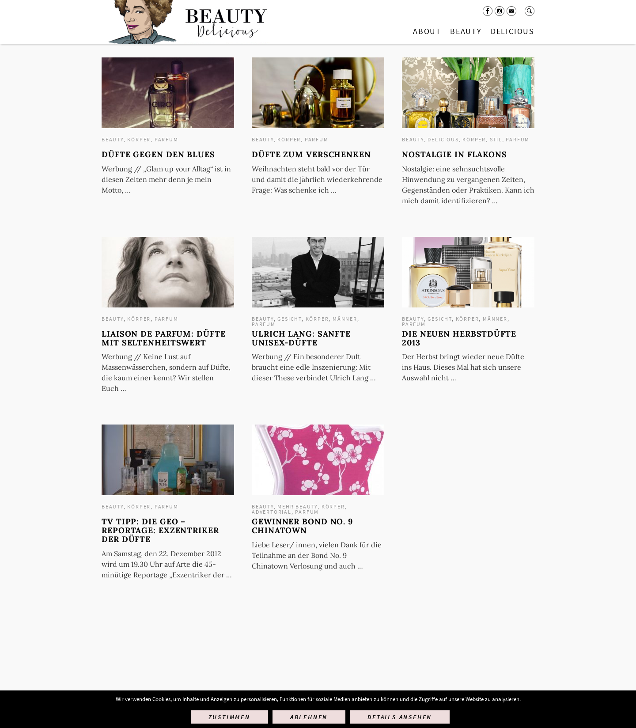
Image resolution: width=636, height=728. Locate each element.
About (427, 31)
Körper (139, 139)
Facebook (487, 11)
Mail (511, 11)
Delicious (512, 31)
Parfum (166, 139)
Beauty (466, 31)
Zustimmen (229, 717)
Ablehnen (309, 717)
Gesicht (289, 318)
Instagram (499, 11)
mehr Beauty (297, 506)
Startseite (186, 22)
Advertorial (272, 511)
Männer (345, 318)
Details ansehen (399, 717)
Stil (496, 139)
